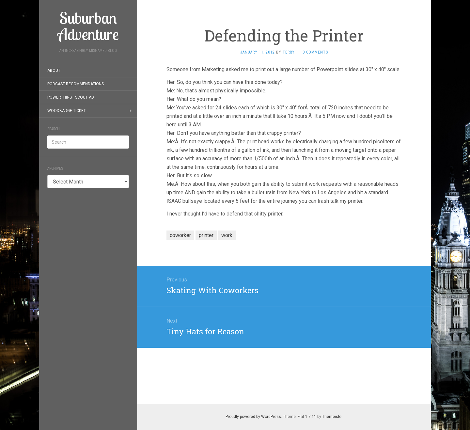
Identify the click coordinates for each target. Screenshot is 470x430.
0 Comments (315, 52)
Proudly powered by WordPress (253, 416)
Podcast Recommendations (75, 84)
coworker (180, 235)
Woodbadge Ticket (66, 110)
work (226, 235)
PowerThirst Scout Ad (70, 97)
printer (206, 235)
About (53, 70)
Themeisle (331, 416)
